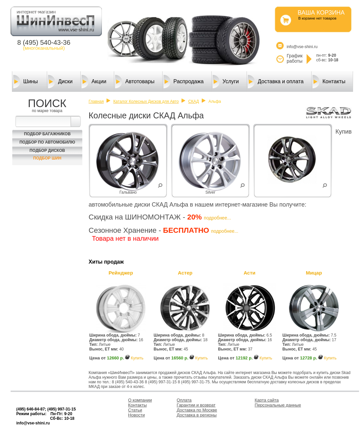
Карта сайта (267, 400)
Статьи (135, 410)
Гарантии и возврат (196, 405)
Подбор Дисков (47, 150)
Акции (94, 81)
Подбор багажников (47, 134)
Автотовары (134, 81)
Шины (25, 81)
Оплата (184, 400)
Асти (249, 273)
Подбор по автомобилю (47, 142)
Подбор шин (47, 158)
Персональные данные (278, 405)
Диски (60, 81)
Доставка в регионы (197, 414)
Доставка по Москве (197, 410)
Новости (136, 414)
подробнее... (217, 217)
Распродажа (184, 81)
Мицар (314, 273)
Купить (137, 358)
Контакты (329, 81)
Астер (185, 273)
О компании (140, 400)
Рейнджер (121, 273)
